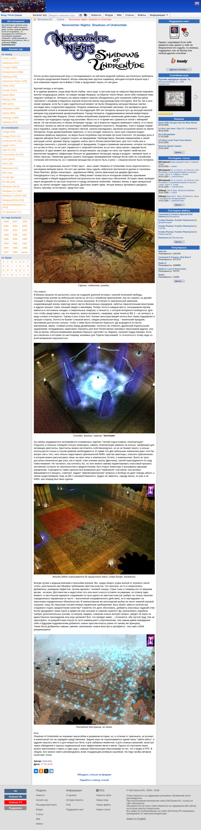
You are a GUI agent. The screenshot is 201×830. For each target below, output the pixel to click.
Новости (96, 15)
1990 (6, 247)
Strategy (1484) (10, 117)
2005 (6, 226)
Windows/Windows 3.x (168, 82)
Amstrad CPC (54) (12, 140)
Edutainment (164, 84)
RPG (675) (8, 104)
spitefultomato (178, 201)
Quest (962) (8, 94)
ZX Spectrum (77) (11, 212)
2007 (15, 221)
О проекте (71, 795)
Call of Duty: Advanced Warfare (180, 190)
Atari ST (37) (9, 150)
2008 (6, 221)
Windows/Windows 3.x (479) (14, 206)
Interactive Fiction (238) (14, 81)
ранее (24, 252)
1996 (6, 239)
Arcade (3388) (9, 67)
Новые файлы (103, 805)
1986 (15, 252)
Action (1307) (9, 58)
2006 (24, 221)
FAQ (68, 805)
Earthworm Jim (19, 40)
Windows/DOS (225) (13, 200)
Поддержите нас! (75, 809)
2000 (24, 230)
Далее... (179, 152)
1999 (6, 234)
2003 (24, 226)
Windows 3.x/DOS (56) (14, 195)
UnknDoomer (177, 176)
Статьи (130, 15)
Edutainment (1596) (12, 72)
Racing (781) (9, 99)
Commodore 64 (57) (13, 154)
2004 (15, 226)
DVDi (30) (7, 163)
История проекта (74, 800)
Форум (109, 15)
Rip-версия (174, 216)
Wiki (119, 15)
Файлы (142, 15)
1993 (6, 243)
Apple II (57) (8, 145)
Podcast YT (15, 802)
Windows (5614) (11, 186)
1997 (24, 234)
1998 (15, 234)
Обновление (177, 238)
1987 (6, 252)
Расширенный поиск (46, 805)
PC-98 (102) (8, 182)
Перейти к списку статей (94, 780)
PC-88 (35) (8, 177)
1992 (15, 243)
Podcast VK (15, 796)
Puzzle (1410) (9, 90)
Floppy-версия (165, 234)
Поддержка (15, 808)
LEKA (174, 192)
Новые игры (102, 800)
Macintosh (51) (10, 168)
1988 (24, 247)
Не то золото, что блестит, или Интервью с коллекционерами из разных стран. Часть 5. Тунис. (178, 182)
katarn (174, 166)
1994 (24, 239)
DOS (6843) (8, 159)
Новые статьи (103, 809)
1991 (24, 243)
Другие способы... (179, 69)
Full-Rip (161, 228)
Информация (159, 15)
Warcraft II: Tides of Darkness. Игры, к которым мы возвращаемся (178, 197)
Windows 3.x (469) (12, 191)
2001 (15, 230)
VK (15, 791)
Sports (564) (9, 113)
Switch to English (136, 818)
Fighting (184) (9, 76)
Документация (165, 222)
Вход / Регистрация (11, 15)
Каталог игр (40, 15)
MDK (4, 27)
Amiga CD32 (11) (11, 136)
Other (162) (8, 85)
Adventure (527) (10, 63)
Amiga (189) (8, 131)
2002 (6, 230)
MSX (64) (7, 172)
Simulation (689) (11, 108)
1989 (15, 247)
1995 (15, 239)
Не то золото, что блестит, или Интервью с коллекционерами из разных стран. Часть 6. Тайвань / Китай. (178, 172)
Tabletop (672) (10, 122)
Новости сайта (103, 795)
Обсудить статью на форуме (94, 774)
